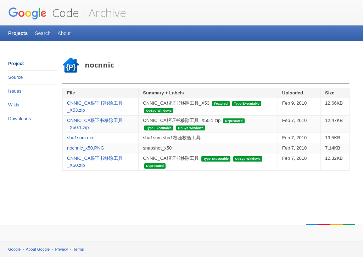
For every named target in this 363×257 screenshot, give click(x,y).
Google (14, 249)
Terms (78, 249)
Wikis (13, 104)
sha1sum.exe (80, 137)
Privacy (61, 249)
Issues (15, 91)
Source (15, 77)
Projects (18, 33)
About (64, 33)
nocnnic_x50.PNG (85, 148)
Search (42, 33)
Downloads (19, 118)
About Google (38, 249)
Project (16, 63)
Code (43, 13)
